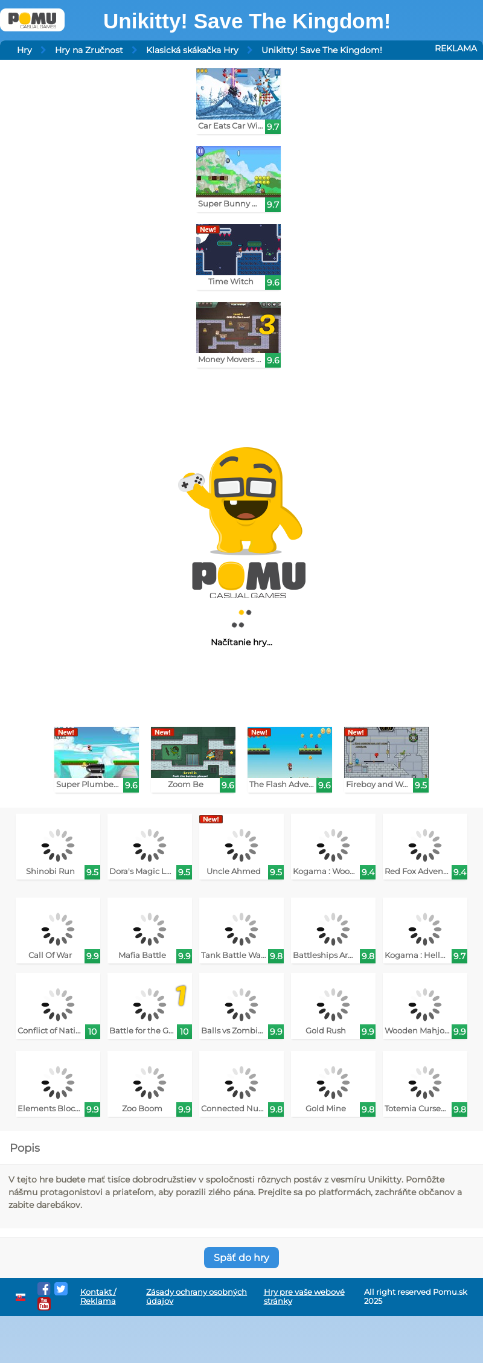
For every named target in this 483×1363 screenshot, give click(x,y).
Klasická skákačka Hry (192, 50)
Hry (24, 50)
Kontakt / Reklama (98, 1297)
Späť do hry (241, 1257)
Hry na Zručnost (89, 50)
